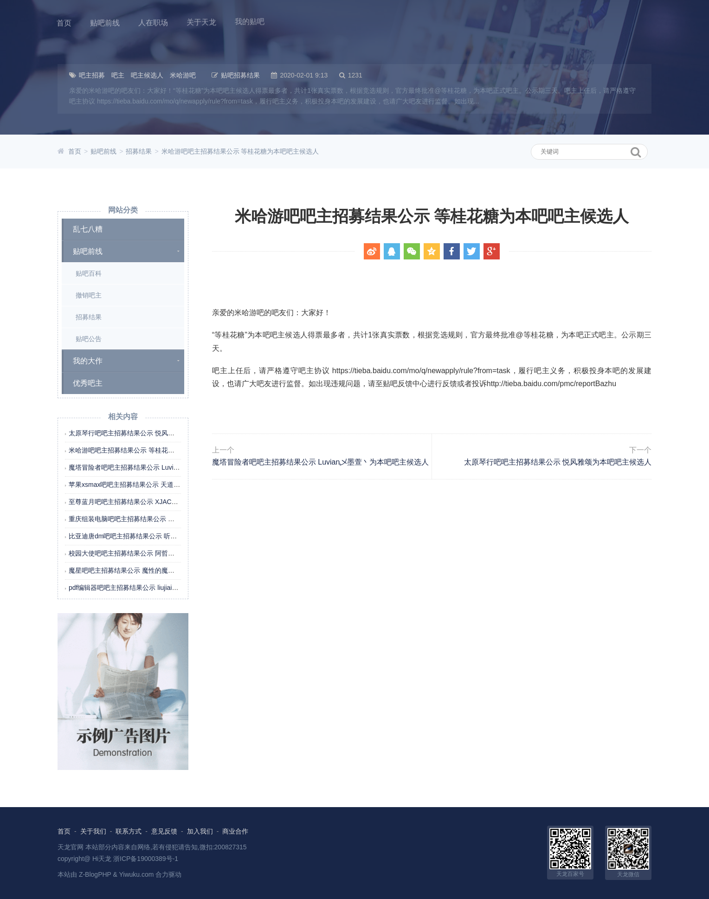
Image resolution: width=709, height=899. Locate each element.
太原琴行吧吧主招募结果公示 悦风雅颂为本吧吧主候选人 (151, 433)
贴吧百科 (89, 273)
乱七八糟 (88, 229)
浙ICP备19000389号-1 (145, 858)
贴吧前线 (105, 22)
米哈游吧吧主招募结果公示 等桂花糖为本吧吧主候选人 (240, 151)
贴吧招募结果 (240, 75)
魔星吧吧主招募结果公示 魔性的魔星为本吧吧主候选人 (147, 570)
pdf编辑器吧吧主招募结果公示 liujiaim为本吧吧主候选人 (149, 587)
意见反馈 (164, 831)
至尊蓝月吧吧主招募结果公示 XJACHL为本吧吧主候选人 (150, 501)
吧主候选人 (147, 75)
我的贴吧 (249, 20)
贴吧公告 (89, 339)
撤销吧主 (89, 295)
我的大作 (88, 361)
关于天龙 (201, 21)
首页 (64, 22)
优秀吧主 (88, 383)
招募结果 (139, 151)
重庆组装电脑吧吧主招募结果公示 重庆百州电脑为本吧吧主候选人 (164, 519)
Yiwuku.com (136, 874)
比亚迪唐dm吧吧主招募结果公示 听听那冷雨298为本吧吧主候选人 (164, 536)
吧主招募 (92, 75)
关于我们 (93, 831)
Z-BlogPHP (95, 874)
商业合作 (235, 831)
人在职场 (153, 22)
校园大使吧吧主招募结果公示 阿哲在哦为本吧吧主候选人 (151, 553)
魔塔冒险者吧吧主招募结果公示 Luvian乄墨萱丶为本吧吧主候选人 (163, 467)
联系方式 (129, 831)
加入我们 (200, 831)
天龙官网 (71, 847)
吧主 (117, 75)
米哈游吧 (183, 75)
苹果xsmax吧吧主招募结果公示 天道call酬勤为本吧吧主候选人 (158, 484)
